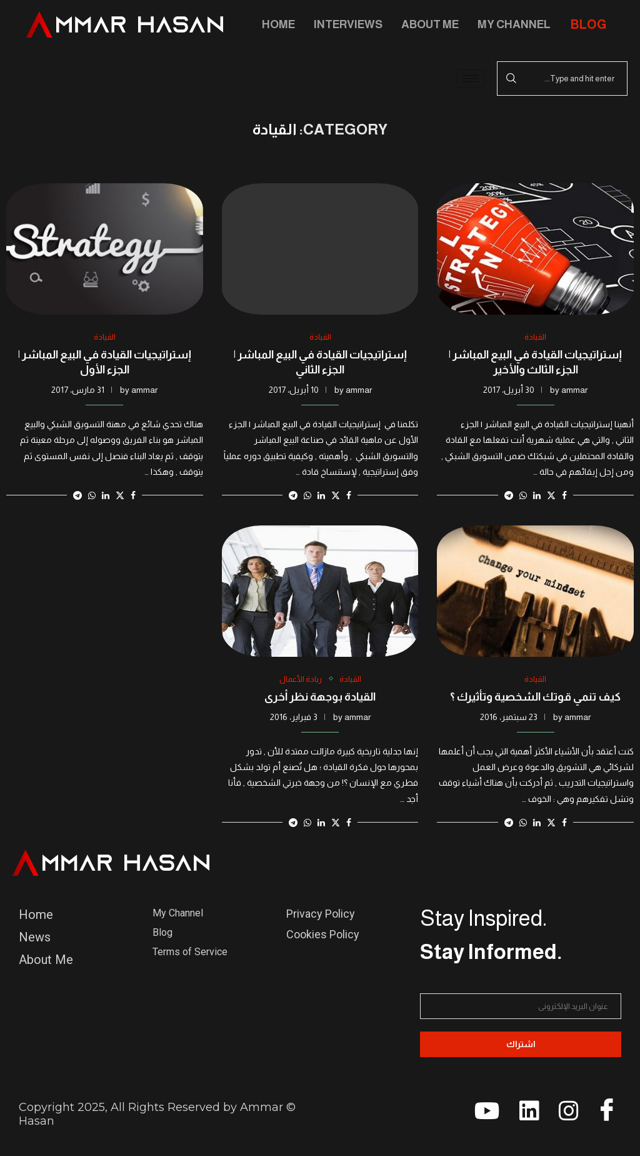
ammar (574, 390)
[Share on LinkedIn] (537, 495)
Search (511, 78)
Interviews (348, 24)
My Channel (514, 24)
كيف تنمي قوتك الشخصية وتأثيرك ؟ (535, 697)
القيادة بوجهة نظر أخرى (320, 697)
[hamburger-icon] (470, 78)
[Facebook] (602, 1113)
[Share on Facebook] (564, 495)
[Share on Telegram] (508, 495)
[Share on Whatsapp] (523, 495)
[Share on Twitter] (551, 495)
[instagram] (563, 1115)
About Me (430, 24)
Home (278, 24)
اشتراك (521, 1044)
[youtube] (484, 1115)
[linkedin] (523, 1115)
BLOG (588, 24)
